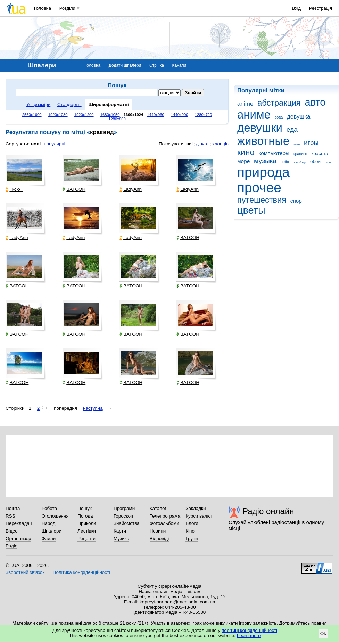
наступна (93, 408)
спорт (297, 201)
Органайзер (18, 538)
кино (246, 152)
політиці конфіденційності (249, 630)
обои (315, 161)
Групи (191, 538)
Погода (85, 516)
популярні (54, 143)
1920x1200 (84, 115)
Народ (49, 523)
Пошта (13, 508)
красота (319, 153)
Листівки (86, 531)
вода (279, 117)
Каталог (158, 508)
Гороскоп (123, 516)
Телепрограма (165, 516)
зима (296, 144)
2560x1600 (32, 115)
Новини (158, 531)
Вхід (296, 8)
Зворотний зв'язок (25, 572)
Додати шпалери (125, 65)
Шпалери (51, 531)
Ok (323, 633)
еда (292, 129)
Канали (179, 65)
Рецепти (86, 538)
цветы (251, 210)
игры (311, 142)
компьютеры (273, 153)
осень (328, 162)
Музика (121, 538)
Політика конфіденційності (81, 572)
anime (245, 103)
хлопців (220, 143)
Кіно (190, 531)
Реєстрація (320, 8)
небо (285, 162)
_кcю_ (14, 189)
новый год (299, 162)
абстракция (279, 102)
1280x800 (117, 119)
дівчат (202, 143)
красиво (300, 154)
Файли (49, 538)
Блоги (191, 523)
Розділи (67, 8)
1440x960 (155, 115)
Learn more (249, 635)
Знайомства (127, 523)
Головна (42, 8)
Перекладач (19, 523)
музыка (265, 160)
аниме (254, 114)
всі (189, 143)
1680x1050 (110, 115)
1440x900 (179, 115)
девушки (259, 127)
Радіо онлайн (268, 511)
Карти (120, 531)
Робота (49, 508)
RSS (10, 516)
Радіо (11, 545)
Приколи (86, 523)
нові (36, 143)
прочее (259, 187)
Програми (124, 508)
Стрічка (156, 65)
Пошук (84, 508)
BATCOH (74, 189)
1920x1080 (58, 115)
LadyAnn (130, 189)
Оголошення (55, 516)
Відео (12, 531)
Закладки (195, 508)
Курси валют (199, 516)
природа (263, 172)
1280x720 (203, 115)
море (243, 161)
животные (263, 141)
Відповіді (159, 538)
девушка (299, 116)
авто (315, 102)
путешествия (261, 199)
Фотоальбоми (164, 523)
